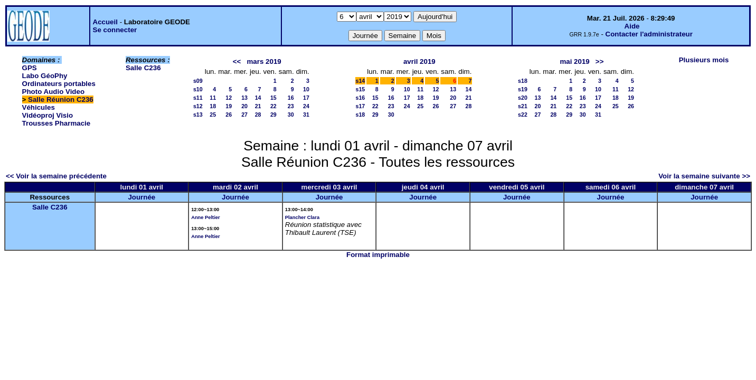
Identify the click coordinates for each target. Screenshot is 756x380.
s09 (198, 81)
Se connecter (115, 30)
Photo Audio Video (53, 92)
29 (273, 114)
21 (258, 106)
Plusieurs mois (704, 60)
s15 (360, 89)
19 (228, 106)
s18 (360, 114)
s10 (198, 89)
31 (306, 114)
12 (228, 97)
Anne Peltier (205, 217)
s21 (522, 106)
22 (273, 106)
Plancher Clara (302, 217)
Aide (632, 26)
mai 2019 (574, 61)
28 (258, 114)
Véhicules (38, 107)
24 (306, 106)
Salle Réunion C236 (60, 99)
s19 (522, 89)
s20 (522, 97)
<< (237, 61)
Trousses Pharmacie (56, 123)
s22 (522, 114)
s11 (198, 97)
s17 (360, 106)
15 (273, 97)
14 (258, 97)
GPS (29, 68)
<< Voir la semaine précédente (56, 176)
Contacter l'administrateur (649, 34)
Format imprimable (378, 255)
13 (244, 97)
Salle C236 (143, 68)
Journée (141, 197)
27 (244, 114)
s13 (198, 114)
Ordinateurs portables (59, 84)
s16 (360, 97)
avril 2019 (419, 61)
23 (291, 106)
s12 (198, 106)
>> (600, 61)
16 (291, 97)
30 (291, 114)
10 (306, 89)
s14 (360, 81)
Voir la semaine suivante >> (704, 176)
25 (213, 114)
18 (213, 106)
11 (213, 97)
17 (306, 97)
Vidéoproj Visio (47, 115)
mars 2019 (264, 61)
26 (228, 114)
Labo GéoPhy (45, 76)
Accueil (105, 22)
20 (244, 106)
